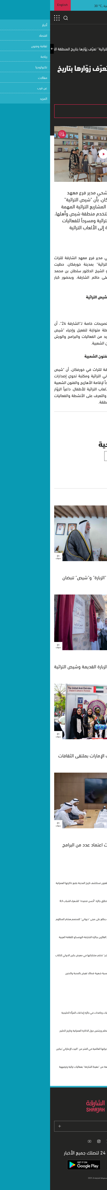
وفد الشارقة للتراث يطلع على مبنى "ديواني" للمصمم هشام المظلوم (40, 918)
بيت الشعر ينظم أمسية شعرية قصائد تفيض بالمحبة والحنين (45, 972)
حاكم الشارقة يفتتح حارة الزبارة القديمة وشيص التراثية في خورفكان (53, 669)
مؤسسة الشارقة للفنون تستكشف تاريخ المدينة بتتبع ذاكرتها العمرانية (40, 882)
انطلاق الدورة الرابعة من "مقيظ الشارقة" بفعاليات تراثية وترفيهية (42, 1066)
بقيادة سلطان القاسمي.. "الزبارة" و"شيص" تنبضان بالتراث (57, 579)
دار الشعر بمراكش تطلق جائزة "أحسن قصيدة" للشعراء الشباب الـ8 (42, 900)
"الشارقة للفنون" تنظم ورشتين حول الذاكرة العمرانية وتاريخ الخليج (42, 1030)
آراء (97, 569)
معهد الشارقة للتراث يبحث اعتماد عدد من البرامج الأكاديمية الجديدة (57, 847)
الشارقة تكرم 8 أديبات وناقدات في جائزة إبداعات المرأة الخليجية (43, 1012)
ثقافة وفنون (91, 747)
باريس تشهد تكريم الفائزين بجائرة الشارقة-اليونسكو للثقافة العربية (42, 936)
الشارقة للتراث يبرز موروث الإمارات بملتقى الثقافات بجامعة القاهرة (55, 758)
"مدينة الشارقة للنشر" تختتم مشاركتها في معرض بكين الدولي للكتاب (40, 955)
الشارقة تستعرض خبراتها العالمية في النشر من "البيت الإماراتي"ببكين (40, 1048)
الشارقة (94, 658)
